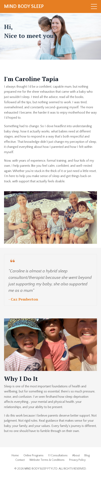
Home (15, 455)
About (76, 455)
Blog (87, 455)
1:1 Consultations (58, 455)
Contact (20, 460)
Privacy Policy (77, 460)
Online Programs (33, 455)
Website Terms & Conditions (47, 460)
